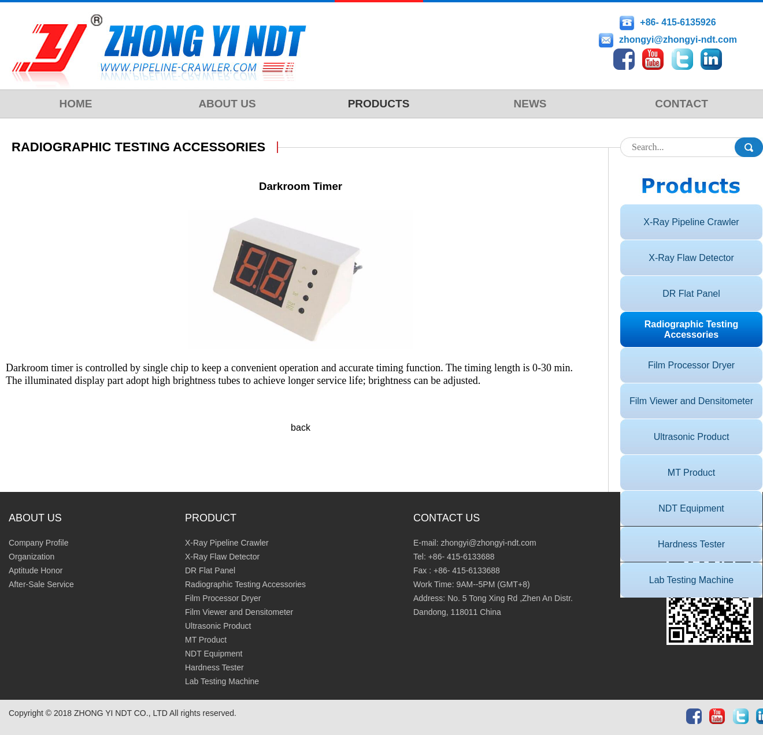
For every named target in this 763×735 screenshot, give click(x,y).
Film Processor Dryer (691, 365)
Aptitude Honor (35, 570)
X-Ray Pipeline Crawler (691, 222)
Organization (31, 556)
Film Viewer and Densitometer (691, 401)
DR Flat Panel (691, 294)
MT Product (691, 472)
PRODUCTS (379, 104)
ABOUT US (226, 104)
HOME (76, 104)
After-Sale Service (41, 584)
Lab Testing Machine (691, 580)
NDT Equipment (691, 508)
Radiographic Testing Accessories (691, 329)
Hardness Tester (691, 544)
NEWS (530, 104)
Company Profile (39, 542)
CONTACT (681, 104)
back (300, 427)
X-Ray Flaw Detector (691, 258)
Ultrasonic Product (691, 437)
